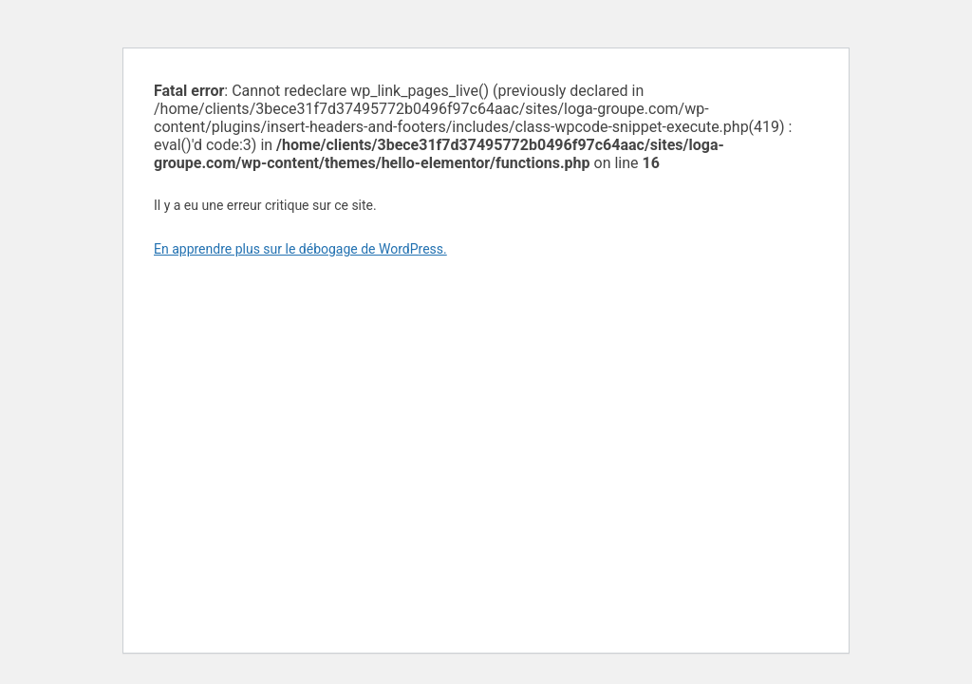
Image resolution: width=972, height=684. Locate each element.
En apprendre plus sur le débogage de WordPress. (300, 248)
